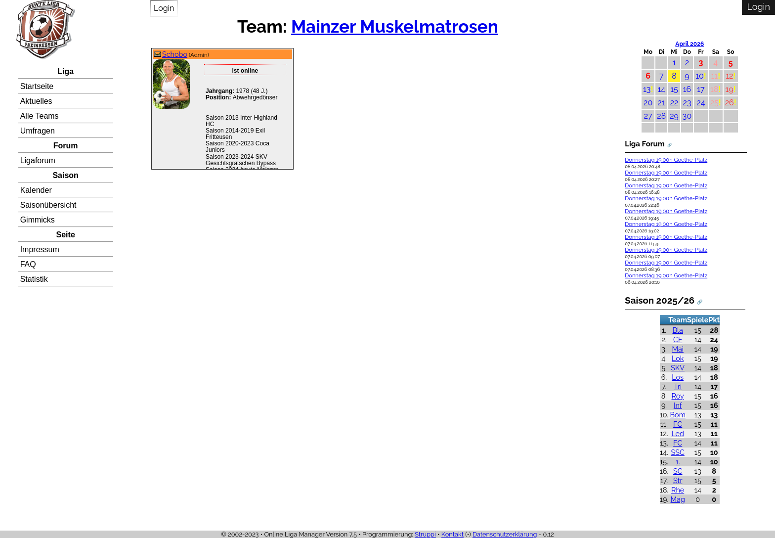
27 (648, 116)
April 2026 (689, 44)
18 (714, 89)
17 (700, 89)
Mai (678, 349)
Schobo (174, 54)
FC (677, 424)
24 (700, 102)
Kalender (36, 190)
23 (687, 102)
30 (687, 116)
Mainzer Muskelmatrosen (394, 26)
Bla (678, 330)
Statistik (34, 279)
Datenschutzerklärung (505, 534)
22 (674, 102)
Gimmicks (37, 220)
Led (677, 433)
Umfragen (37, 131)
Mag (678, 499)
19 (729, 89)
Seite (65, 234)
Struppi (425, 534)
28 (661, 116)
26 (729, 102)
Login (164, 8)
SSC (678, 452)
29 (674, 116)
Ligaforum (37, 160)
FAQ (28, 264)
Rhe (677, 490)
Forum (65, 145)
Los (678, 377)
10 (699, 76)
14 (661, 89)
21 (661, 102)
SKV (678, 367)
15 (674, 89)
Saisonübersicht (48, 205)
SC (678, 471)
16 (687, 89)
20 (648, 102)
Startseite (37, 86)
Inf (678, 405)
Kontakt (452, 534)
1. (678, 461)
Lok (678, 358)
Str (677, 480)
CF (677, 339)
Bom (678, 414)
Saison (65, 175)
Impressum (39, 249)
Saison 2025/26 (659, 300)
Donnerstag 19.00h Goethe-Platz (666, 160)
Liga (65, 71)
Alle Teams (39, 116)
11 (714, 76)
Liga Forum (644, 143)
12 (729, 76)
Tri (678, 386)
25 (714, 102)
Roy (678, 396)
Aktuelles (36, 101)
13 (646, 89)
